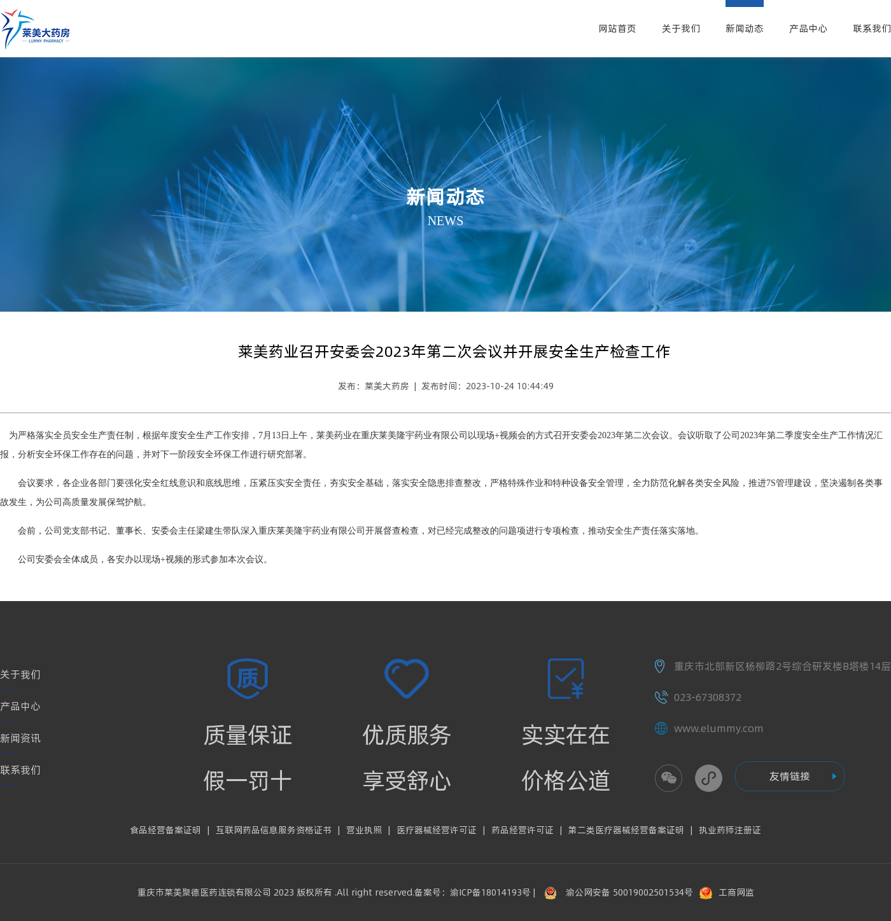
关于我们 (681, 28)
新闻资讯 (20, 738)
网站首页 (617, 28)
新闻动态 (745, 28)
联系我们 (872, 28)
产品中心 (808, 28)
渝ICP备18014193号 (490, 892)
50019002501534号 (653, 892)
